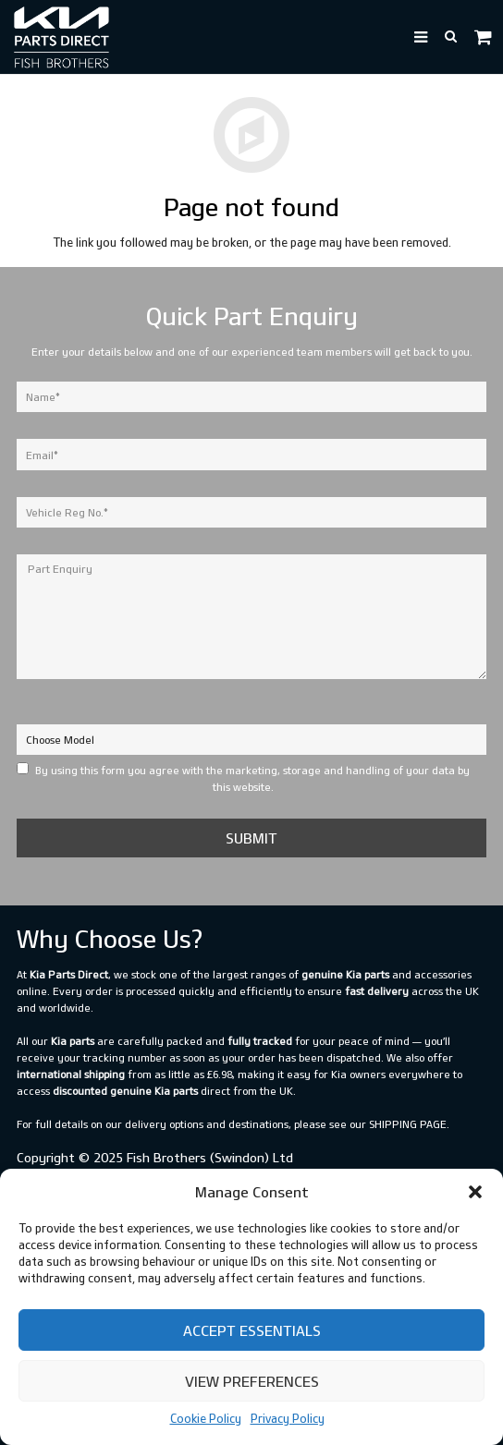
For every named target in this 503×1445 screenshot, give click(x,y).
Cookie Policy (205, 1418)
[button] (475, 1192)
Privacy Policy (288, 1418)
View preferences (252, 1381)
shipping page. (409, 1124)
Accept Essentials (252, 1330)
